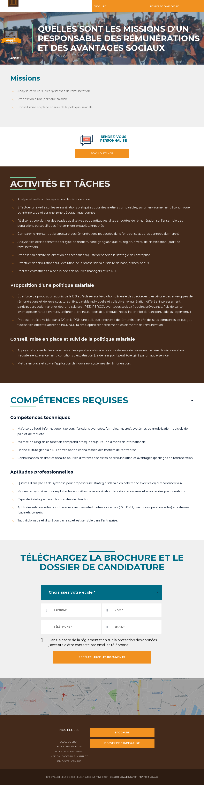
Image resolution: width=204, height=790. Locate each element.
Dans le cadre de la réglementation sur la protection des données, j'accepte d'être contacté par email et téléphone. (103, 642)
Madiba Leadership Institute (69, 756)
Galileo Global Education (123, 777)
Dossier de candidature (164, 6)
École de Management (69, 751)
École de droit (69, 741)
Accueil (16, 58)
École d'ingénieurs (69, 746)
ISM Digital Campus (69, 761)
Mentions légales (148, 777)
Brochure (100, 6)
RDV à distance (102, 153)
